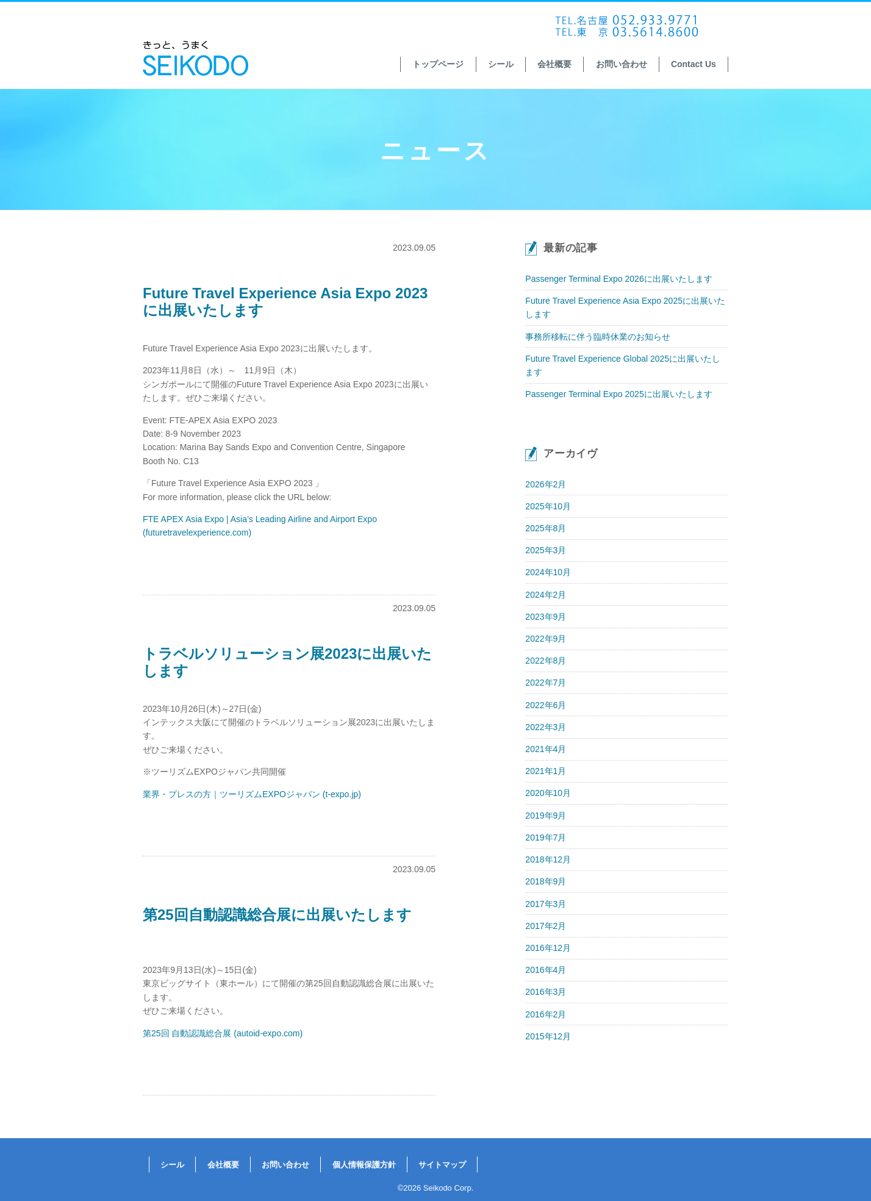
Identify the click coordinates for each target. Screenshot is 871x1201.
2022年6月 (545, 705)
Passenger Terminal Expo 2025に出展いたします (618, 394)
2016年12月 (548, 948)
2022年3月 (545, 727)
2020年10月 (548, 793)
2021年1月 (545, 771)
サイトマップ (442, 1164)
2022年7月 (545, 682)
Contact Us (693, 64)
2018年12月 (548, 859)
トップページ (438, 64)
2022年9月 (545, 639)
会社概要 (554, 64)
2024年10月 (548, 572)
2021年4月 (545, 749)
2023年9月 (545, 617)
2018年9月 (545, 881)
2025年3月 (545, 550)
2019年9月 (545, 815)
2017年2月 (545, 926)
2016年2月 (545, 1014)
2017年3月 (545, 904)
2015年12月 (548, 1036)
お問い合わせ (621, 64)
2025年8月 (545, 528)
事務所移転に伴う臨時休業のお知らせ (597, 337)
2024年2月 (545, 595)
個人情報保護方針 (364, 1164)
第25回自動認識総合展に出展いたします (277, 914)
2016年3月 (545, 992)
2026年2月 (545, 484)
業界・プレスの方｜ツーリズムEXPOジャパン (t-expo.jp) (252, 794)
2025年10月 (548, 506)
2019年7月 (545, 837)
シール (501, 64)
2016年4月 (545, 970)
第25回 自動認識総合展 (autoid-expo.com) (223, 1033)
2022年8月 (545, 660)
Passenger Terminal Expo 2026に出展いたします (618, 279)
